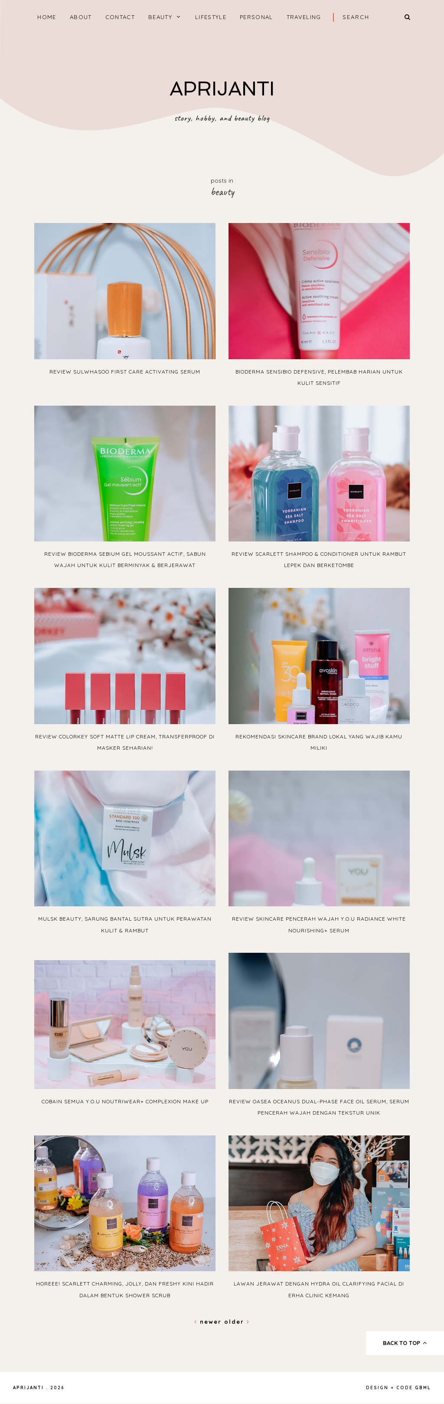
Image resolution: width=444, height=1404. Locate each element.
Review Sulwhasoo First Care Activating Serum (124, 371)
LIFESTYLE (210, 16)
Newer (209, 1321)
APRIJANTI (222, 88)
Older (237, 1321)
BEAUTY (160, 16)
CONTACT (120, 16)
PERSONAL (256, 16)
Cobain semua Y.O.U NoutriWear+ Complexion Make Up (125, 1101)
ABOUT (81, 16)
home (46, 16)
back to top (405, 1342)
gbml (423, 1388)
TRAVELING (304, 16)
